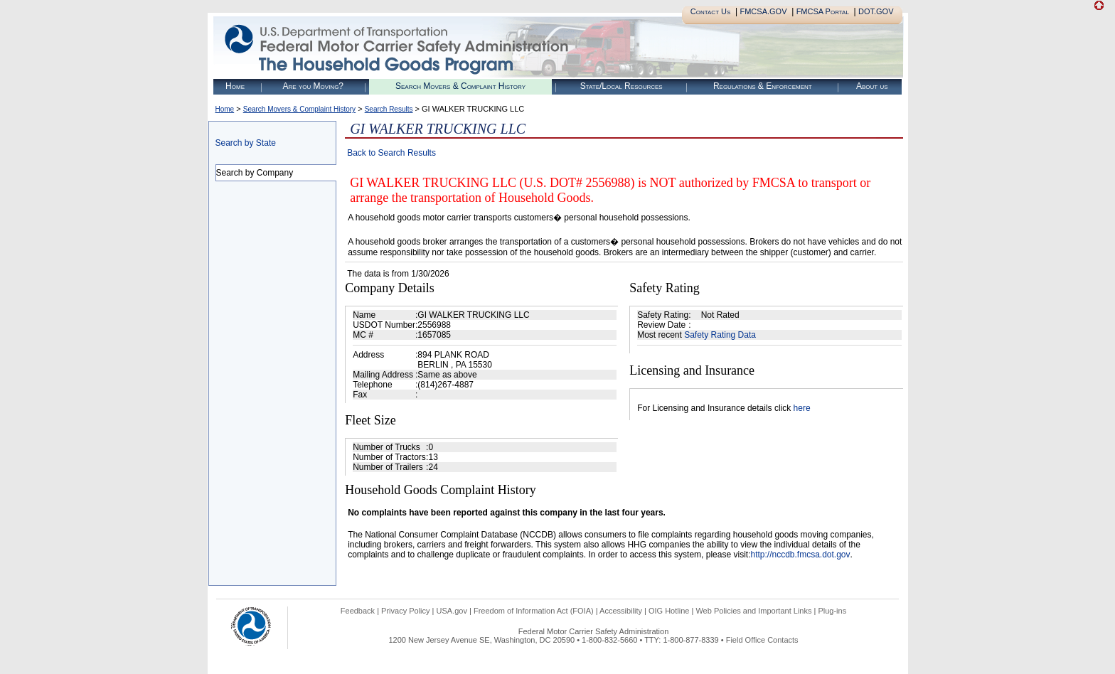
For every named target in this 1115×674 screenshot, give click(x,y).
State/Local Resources (621, 86)
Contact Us (710, 11)
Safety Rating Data (720, 335)
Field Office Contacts (762, 640)
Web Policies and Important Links (753, 610)
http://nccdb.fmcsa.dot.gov (800, 555)
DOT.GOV (876, 11)
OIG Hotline (669, 610)
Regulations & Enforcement (762, 86)
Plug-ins (832, 610)
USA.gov (452, 610)
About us (872, 86)
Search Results (389, 109)
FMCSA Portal (822, 11)
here (802, 408)
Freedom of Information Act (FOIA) (534, 610)
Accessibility (620, 610)
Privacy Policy (405, 610)
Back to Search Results (391, 153)
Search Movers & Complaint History (460, 86)
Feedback (358, 610)
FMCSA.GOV (763, 11)
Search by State (245, 143)
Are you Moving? (312, 86)
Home (235, 86)
